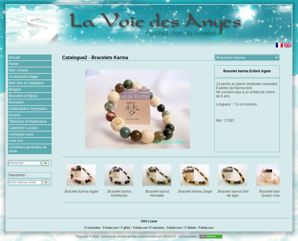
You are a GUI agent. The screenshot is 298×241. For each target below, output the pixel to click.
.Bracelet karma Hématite (157, 180)
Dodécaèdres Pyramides (28, 109)
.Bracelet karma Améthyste (119, 180)
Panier (14, 64)
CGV (144, 221)
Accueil (14, 57)
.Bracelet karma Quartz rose (271, 180)
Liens (153, 221)
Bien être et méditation (26, 83)
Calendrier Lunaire (23, 128)
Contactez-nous (21, 134)
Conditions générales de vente (27, 149)
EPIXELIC (169, 236)
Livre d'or (16, 141)
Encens (14, 115)
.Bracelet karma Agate (81, 177)
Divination (16, 102)
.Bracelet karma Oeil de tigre (233, 180)
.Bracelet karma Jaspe (194, 177)
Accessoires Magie (23, 77)
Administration (187, 236)
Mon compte (18, 70)
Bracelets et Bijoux (23, 96)
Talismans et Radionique (28, 121)
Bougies (15, 89)
